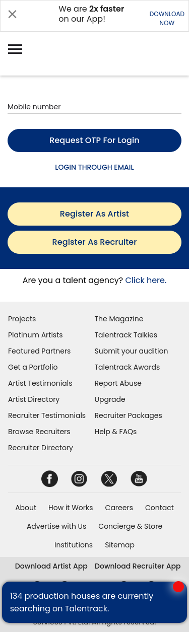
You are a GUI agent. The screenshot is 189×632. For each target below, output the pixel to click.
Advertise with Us (56, 526)
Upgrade (110, 399)
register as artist (94, 214)
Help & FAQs (116, 432)
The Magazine (119, 319)
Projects (22, 319)
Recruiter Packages (128, 415)
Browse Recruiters (39, 432)
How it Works (70, 508)
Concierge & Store (130, 526)
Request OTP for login (94, 140)
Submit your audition (131, 351)
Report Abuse (118, 383)
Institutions (73, 545)
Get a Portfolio (32, 367)
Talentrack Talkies (126, 335)
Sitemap (120, 545)
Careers (119, 508)
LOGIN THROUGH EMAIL (94, 167)
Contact (159, 508)
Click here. (145, 280)
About (25, 508)
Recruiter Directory (40, 448)
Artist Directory (33, 399)
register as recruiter (94, 242)
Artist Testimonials (40, 383)
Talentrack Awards (127, 367)
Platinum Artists (35, 335)
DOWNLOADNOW (167, 18)
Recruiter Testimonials (47, 415)
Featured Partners (39, 351)
